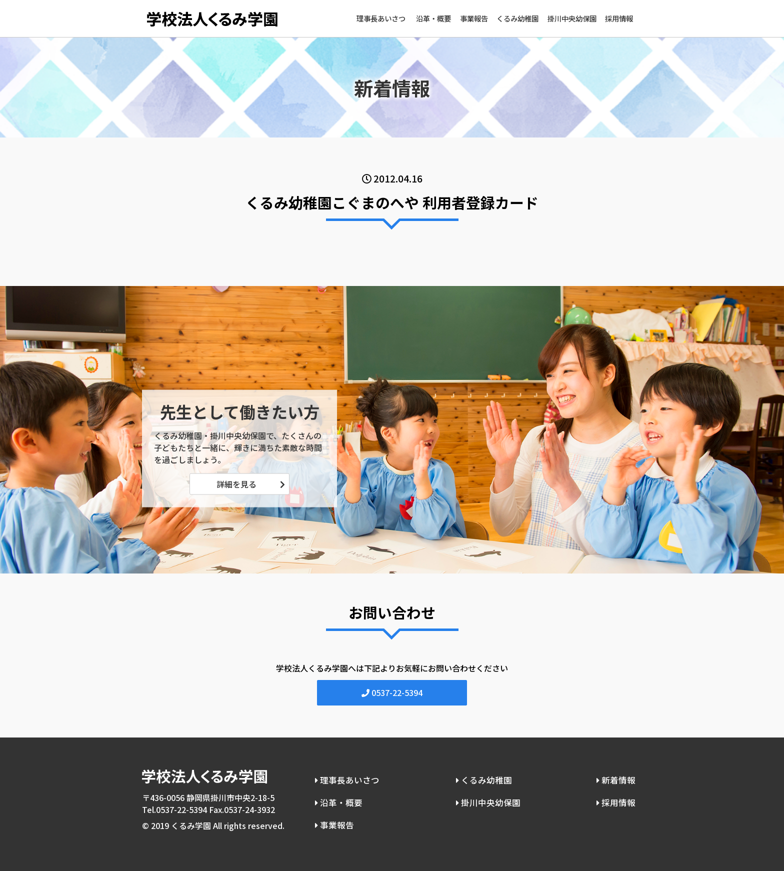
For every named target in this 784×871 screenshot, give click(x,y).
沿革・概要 (433, 18)
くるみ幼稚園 (517, 18)
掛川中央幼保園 (572, 18)
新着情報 (617, 778)
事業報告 (474, 18)
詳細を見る (236, 484)
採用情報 (619, 18)
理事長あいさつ (381, 18)
